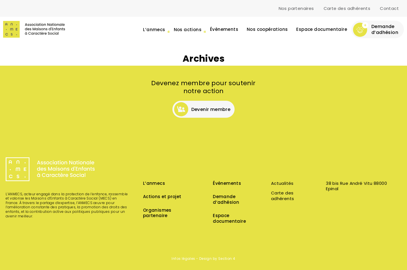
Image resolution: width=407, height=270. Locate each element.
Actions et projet (162, 197)
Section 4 (226, 259)
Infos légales (183, 259)
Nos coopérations (267, 30)
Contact (389, 9)
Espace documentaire (321, 30)
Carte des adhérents (347, 9)
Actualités (282, 184)
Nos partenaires (296, 9)
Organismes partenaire (157, 213)
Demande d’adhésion (226, 200)
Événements (224, 30)
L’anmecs (154, 184)
